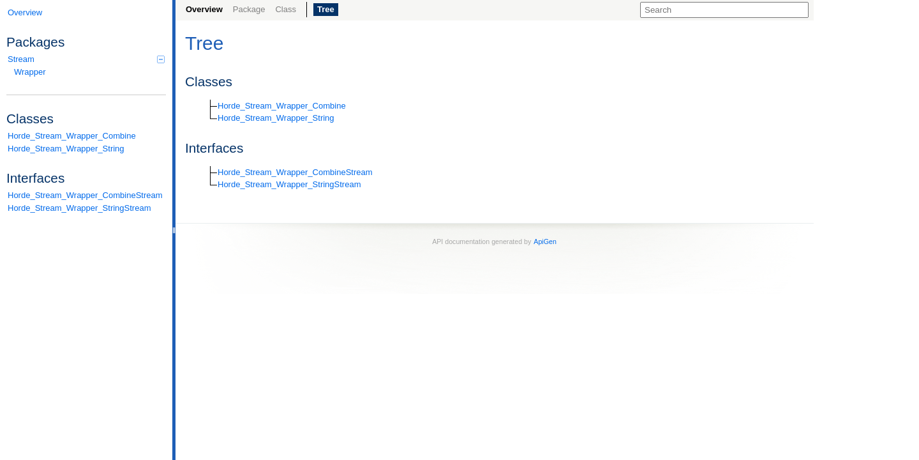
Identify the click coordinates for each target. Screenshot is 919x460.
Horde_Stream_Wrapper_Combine (72, 136)
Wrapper (30, 72)
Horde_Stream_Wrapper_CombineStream (85, 195)
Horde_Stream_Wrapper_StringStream (79, 208)
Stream (86, 59)
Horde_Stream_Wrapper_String (66, 148)
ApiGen (545, 241)
